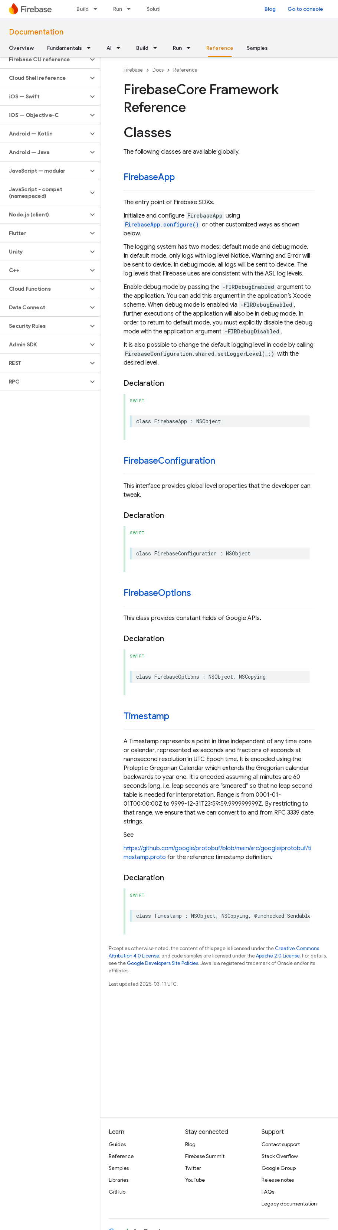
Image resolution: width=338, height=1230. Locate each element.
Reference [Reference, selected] (219, 48)
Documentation (36, 32)
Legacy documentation (289, 1203)
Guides (117, 1144)
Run (117, 9)
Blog (270, 9)
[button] (44, 59)
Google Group (279, 1168)
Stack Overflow (280, 1156)
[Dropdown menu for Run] (131, 9)
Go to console (305, 9)
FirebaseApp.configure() (162, 224)
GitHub (117, 1191)
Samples (257, 48)
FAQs (268, 1191)
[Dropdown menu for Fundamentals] (91, 48)
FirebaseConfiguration (169, 460)
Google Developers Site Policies (162, 963)
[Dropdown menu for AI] (120, 48)
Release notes (278, 1180)
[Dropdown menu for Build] (97, 9)
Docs (158, 70)
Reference (185, 70)
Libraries (118, 1180)
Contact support (281, 1144)
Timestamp (146, 716)
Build (82, 9)
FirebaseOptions (157, 592)
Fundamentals (64, 48)
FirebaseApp (149, 177)
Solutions (158, 9)
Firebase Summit (204, 1156)
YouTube (195, 1180)
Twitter (193, 1168)
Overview (21, 48)
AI (109, 48)
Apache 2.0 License (278, 956)
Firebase (133, 70)
